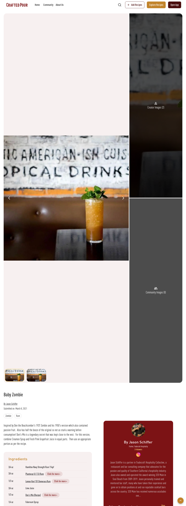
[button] (8, 415)
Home (37, 5)
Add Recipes (134, 5)
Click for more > (54, 474)
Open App (174, 5)
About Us (60, 5)
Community (48, 5)
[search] (120, 5)
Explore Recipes (156, 5)
